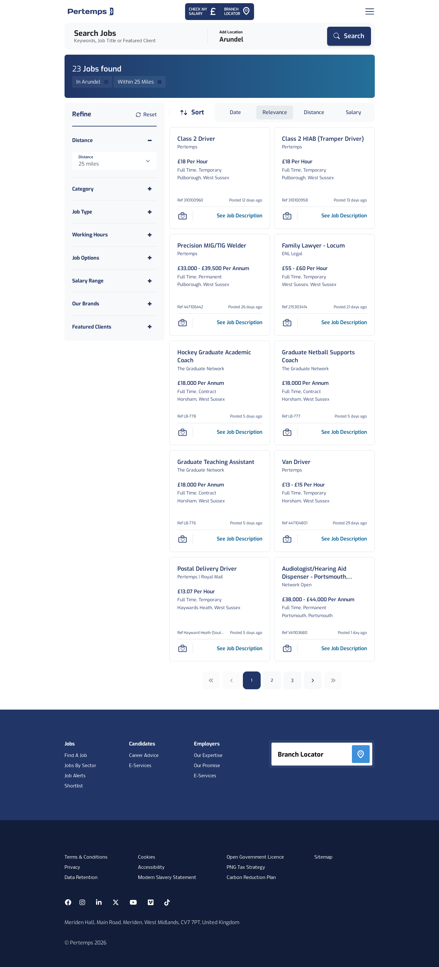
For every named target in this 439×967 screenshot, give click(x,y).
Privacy (72, 867)
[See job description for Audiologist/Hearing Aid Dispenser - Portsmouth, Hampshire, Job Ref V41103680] (344, 648)
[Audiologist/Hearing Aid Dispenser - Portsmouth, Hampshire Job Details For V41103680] (324, 573)
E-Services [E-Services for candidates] (140, 765)
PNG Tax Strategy (246, 867)
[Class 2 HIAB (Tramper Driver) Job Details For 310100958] (323, 139)
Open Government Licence (255, 857)
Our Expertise (208, 755)
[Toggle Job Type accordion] (114, 212)
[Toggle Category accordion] (114, 189)
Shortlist (74, 786)
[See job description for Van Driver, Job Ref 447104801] (344, 538)
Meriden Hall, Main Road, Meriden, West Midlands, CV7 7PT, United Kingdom (152, 922)
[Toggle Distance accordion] (114, 140)
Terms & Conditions (86, 857)
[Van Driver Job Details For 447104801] (296, 462)
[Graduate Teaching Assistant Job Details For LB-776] (215, 462)
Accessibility (151, 867)
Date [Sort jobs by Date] (235, 112)
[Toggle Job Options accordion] (114, 258)
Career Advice (144, 755)
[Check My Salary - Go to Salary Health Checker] (202, 11)
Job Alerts (75, 776)
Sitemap (323, 857)
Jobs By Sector (80, 765)
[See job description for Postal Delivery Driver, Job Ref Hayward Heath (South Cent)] (239, 648)
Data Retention (81, 877)
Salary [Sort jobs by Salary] (353, 112)
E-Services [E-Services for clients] (205, 776)
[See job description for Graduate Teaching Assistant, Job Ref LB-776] (239, 538)
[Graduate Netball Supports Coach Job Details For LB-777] (324, 356)
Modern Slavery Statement (167, 877)
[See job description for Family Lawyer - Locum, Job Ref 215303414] (344, 322)
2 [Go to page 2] (272, 680)
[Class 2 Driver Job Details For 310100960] (196, 139)
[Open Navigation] (369, 11)
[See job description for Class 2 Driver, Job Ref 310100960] (239, 215)
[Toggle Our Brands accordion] (114, 303)
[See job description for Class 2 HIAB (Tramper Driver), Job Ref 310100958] (344, 215)
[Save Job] (182, 215)
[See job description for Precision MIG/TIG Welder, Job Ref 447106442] (239, 322)
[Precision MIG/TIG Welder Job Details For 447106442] (211, 246)
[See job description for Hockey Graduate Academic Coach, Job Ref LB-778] (239, 432)
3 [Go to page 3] (292, 680)
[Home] (90, 11)
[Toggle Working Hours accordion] (114, 234)
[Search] (349, 36)
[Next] (313, 680)
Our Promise (207, 765)
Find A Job (76, 755)
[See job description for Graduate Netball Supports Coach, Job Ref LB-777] (344, 432)
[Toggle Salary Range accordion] (114, 280)
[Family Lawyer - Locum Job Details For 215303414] (313, 246)
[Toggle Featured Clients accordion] (114, 327)
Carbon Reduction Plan (251, 877)
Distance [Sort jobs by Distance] (314, 112)
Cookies (146, 857)
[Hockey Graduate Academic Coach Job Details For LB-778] (219, 356)
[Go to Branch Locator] (237, 11)
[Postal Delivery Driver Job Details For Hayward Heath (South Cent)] (207, 569)
